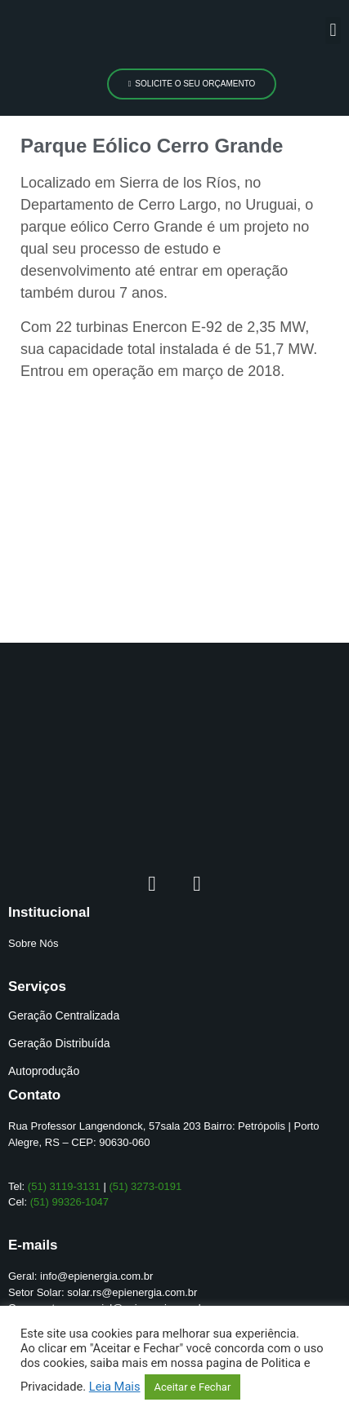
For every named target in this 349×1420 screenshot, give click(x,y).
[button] (333, 30)
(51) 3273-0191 (145, 1186)
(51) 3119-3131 (64, 1186)
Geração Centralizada (63, 1015)
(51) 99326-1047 (69, 1202)
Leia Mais (115, 1386)
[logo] (87, 34)
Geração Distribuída (59, 1043)
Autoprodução (43, 1070)
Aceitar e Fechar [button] (192, 1387)
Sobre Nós (33, 943)
